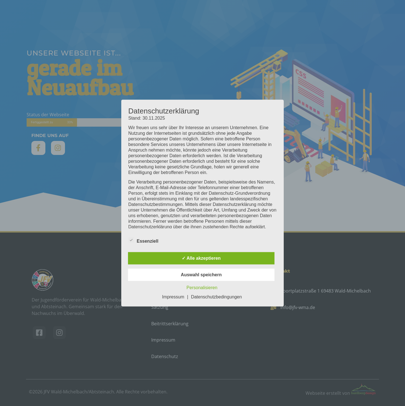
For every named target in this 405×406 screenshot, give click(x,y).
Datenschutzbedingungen (216, 296)
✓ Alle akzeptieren (201, 258)
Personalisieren (202, 287)
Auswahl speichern (201, 274)
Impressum (173, 296)
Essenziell (143, 240)
